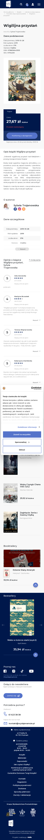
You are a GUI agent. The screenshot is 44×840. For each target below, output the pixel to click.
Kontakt (22, 779)
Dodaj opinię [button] (35, 260)
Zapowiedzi (22, 761)
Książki (19, 12)
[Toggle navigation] (21, 4)
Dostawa (22, 789)
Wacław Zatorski (26, 490)
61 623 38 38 (12, 715)
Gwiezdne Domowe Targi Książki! (22, 773)
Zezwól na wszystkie (22, 434)
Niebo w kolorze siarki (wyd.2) (22, 640)
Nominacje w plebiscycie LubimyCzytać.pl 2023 (22, 769)
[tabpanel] (22, 627)
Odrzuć (22, 450)
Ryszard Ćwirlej (25, 458)
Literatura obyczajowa (32, 12)
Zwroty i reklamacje (22, 795)
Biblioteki (22, 758)
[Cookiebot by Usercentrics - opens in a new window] (31, 388)
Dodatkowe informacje (27, 427)
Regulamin (22, 782)
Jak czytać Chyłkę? (22, 764)
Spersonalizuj (22, 442)
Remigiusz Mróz (26, 518)
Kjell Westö (22, 643)
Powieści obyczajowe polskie (16, 14)
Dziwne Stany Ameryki (24, 570)
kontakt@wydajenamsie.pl (19, 723)
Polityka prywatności (22, 785)
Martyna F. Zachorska (21, 573)
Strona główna (9, 12)
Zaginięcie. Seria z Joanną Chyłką (28, 514)
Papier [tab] (9, 111)
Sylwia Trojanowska (17, 32)
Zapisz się (13, 696)
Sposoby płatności (22, 792)
